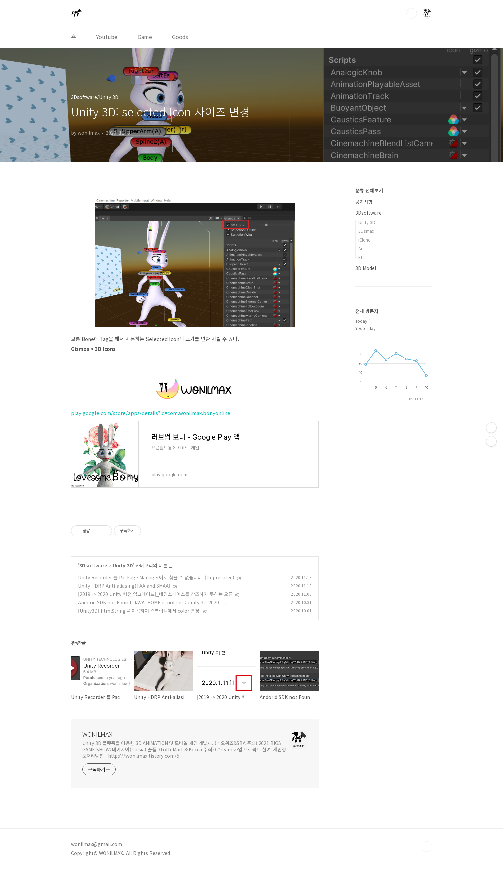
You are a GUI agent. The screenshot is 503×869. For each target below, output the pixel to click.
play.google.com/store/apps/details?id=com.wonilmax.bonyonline (150, 412)
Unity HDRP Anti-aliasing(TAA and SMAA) (124, 585)
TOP (427, 846)
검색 (412, 13)
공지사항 (364, 201)
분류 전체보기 (369, 190)
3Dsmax (366, 231)
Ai (360, 248)
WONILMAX (97, 734)
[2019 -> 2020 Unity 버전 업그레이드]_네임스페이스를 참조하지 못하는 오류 (155, 594)
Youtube (106, 37)
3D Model (365, 268)
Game (145, 37)
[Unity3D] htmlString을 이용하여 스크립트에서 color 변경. (139, 610)
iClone (364, 239)
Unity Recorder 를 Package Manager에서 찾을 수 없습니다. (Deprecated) (156, 577)
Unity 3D (123, 565)
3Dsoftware (93, 565)
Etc (361, 257)
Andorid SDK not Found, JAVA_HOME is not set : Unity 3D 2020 (148, 602)
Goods (180, 37)
